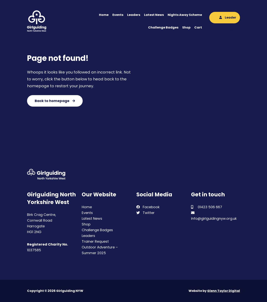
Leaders (133, 15)
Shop (186, 27)
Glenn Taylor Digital (223, 291)
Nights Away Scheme (185, 15)
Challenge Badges (163, 27)
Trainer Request (95, 241)
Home (104, 15)
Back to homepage (55, 100)
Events (117, 15)
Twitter (145, 212)
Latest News (154, 15)
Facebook (148, 207)
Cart (198, 27)
